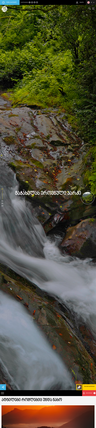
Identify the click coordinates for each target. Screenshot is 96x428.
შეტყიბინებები (91, 393)
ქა (89, 2)
